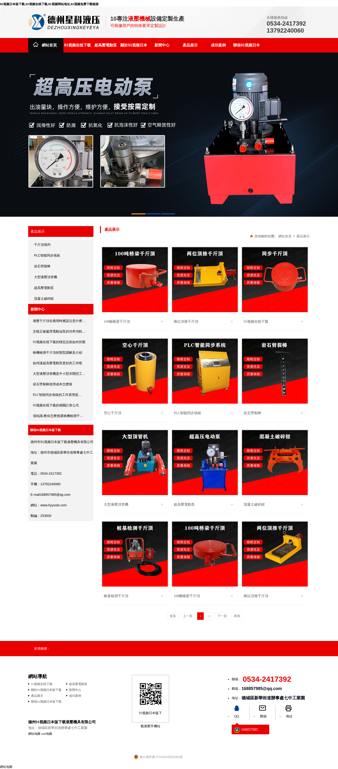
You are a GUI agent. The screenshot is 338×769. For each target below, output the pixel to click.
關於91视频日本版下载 (133, 48)
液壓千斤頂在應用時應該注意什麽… (59, 321)
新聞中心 (161, 45)
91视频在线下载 (77, 45)
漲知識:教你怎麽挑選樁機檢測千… (58, 416)
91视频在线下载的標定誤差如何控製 (59, 342)
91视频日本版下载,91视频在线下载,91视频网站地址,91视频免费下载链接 (49, 4)
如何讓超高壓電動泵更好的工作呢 (57, 363)
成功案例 (218, 45)
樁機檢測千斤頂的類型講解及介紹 (57, 352)
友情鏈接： (42, 648)
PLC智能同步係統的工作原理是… (57, 395)
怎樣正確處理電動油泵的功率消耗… (59, 331)
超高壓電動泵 (105, 45)
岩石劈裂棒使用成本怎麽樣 (52, 384)
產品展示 (190, 45)
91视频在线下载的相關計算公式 (56, 405)
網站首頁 (49, 45)
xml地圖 (46, 733)
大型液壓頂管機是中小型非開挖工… (59, 373)
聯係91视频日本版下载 (246, 48)
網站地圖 (34, 733)
